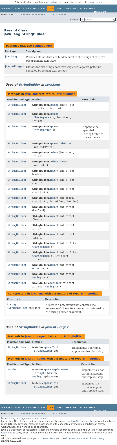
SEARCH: (74, 19)
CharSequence (42, 117)
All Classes (59, 14)
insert (54, 170)
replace (55, 282)
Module (19, 8)
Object (36, 268)
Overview (7, 8)
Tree (59, 8)
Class (41, 8)
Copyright (6, 432)
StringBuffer (42, 129)
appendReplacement (56, 369)
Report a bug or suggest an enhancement (24, 418)
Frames (25, 14)
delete (54, 152)
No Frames (38, 14)
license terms (95, 2)
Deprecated (71, 8)
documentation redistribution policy (84, 438)
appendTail (51, 347)
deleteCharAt (58, 161)
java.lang (11, 56)
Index (83, 8)
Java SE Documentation (84, 421)
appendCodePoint (60, 143)
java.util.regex (14, 66)
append (54, 104)
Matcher (13, 369)
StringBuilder (42, 45)
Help (92, 8)
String (36, 277)
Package (31, 8)
